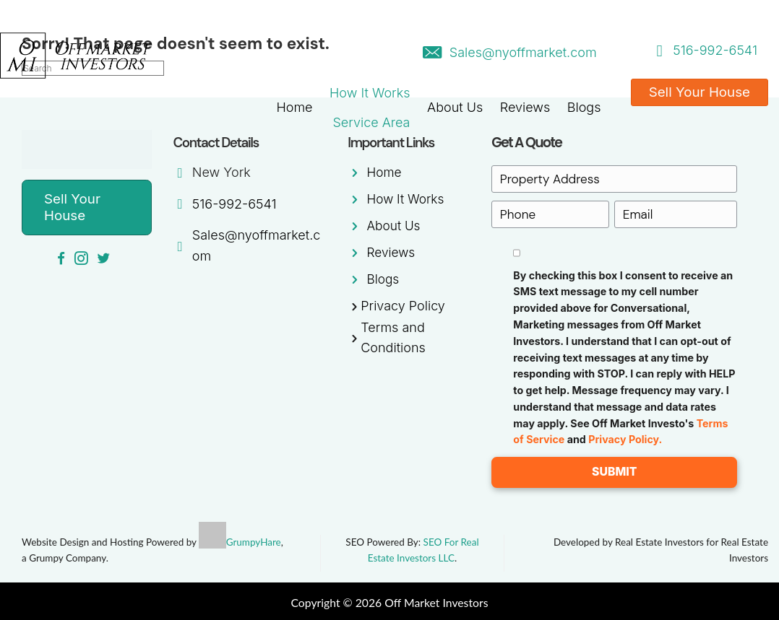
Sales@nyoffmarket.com (523, 52)
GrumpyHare (253, 540)
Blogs (584, 107)
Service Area (371, 122)
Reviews (525, 107)
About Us (455, 107)
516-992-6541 (715, 50)
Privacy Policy (403, 305)
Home (294, 107)
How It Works (370, 92)
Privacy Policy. (625, 438)
